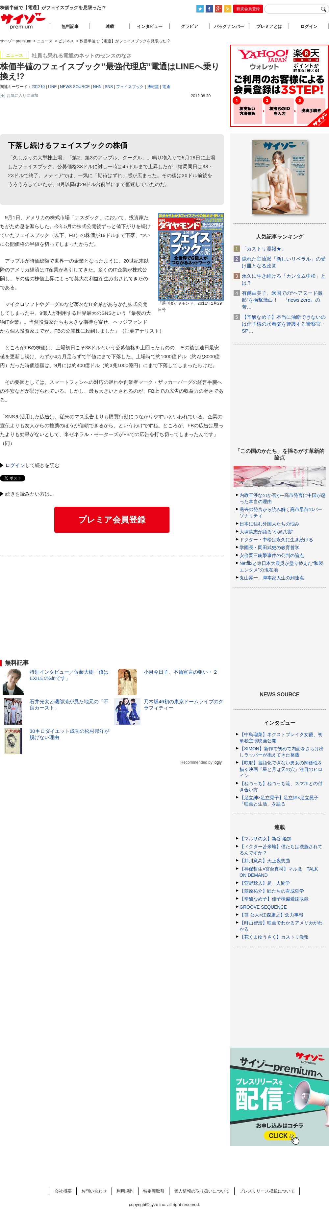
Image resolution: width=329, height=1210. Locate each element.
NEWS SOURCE (75, 86)
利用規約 (125, 1191)
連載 (110, 26)
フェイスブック (130, 86)
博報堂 (153, 86)
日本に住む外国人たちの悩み (269, 523)
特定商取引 (153, 1191)
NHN (97, 86)
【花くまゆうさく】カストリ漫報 (274, 937)
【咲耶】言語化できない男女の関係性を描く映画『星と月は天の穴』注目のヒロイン (281, 769)
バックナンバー (229, 26)
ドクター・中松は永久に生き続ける (276, 539)
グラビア (189, 26)
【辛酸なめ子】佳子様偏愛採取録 (274, 898)
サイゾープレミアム (23, 21)
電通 (166, 86)
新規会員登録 (248, 9)
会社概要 (63, 1191)
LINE (52, 86)
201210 (38, 86)
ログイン (15, 465)
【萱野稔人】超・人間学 (265, 883)
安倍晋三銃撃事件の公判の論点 (272, 555)
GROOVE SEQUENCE (263, 907)
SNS (109, 86)
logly (218, 762)
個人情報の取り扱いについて (202, 1191)
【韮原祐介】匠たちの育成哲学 (272, 891)
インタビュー (150, 26)
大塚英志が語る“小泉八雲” (266, 531)
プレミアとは (269, 26)
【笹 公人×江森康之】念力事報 (271, 915)
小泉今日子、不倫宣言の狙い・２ (181, 672)
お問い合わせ (94, 1191)
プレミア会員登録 (111, 519)
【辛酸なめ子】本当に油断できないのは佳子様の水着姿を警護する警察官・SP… (284, 324)
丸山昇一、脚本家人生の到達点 (272, 577)
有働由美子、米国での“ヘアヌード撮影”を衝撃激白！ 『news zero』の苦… (282, 300)
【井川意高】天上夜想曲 (265, 860)
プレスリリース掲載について (267, 1191)
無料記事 (70, 26)
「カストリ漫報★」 (264, 248)
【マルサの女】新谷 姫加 (265, 838)
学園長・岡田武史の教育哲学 (269, 547)
